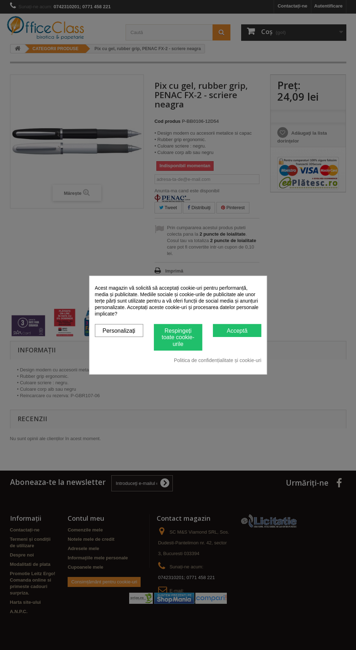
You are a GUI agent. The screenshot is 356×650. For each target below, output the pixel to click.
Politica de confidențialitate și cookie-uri (217, 360)
